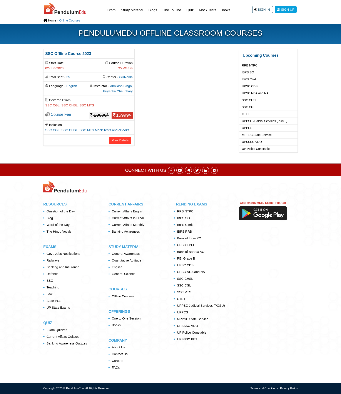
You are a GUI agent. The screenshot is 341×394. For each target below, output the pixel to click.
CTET (246, 114)
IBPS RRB (184, 231)
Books (225, 10)
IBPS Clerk (249, 79)
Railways (53, 261)
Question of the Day (61, 211)
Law (50, 294)
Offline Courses (123, 296)
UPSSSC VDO (252, 142)
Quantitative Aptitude (127, 261)
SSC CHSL (249, 100)
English (117, 267)
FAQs (116, 368)
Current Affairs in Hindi (128, 218)
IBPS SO (248, 72)
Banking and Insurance (63, 267)
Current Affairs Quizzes (63, 337)
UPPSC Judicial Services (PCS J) (264, 121)
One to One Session (126, 318)
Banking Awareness (126, 231)
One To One (171, 10)
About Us (118, 347)
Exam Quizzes (57, 330)
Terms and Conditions (265, 388)
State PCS (54, 301)
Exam (111, 10)
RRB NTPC (249, 65)
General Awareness (126, 254)
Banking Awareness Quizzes (67, 343)
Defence (53, 274)
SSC (50, 281)
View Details (120, 140)
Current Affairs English (128, 211)
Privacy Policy (289, 388)
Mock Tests (207, 10)
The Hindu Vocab (59, 231)
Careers (117, 361)
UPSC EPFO (186, 245)
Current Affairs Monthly (128, 225)
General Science (124, 274)
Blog (50, 218)
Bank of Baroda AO (191, 252)
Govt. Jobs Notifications (64, 254)
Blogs (153, 10)
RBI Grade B (186, 258)
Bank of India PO (189, 238)
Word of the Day (58, 225)
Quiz (190, 10)
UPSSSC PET (187, 339)
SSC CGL (248, 107)
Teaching (53, 288)
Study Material (132, 10)
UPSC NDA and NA (255, 93)
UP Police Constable (256, 149)
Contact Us (120, 354)
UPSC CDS (249, 86)
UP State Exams (58, 308)
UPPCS (247, 128)
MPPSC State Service (257, 135)
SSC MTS (184, 292)
